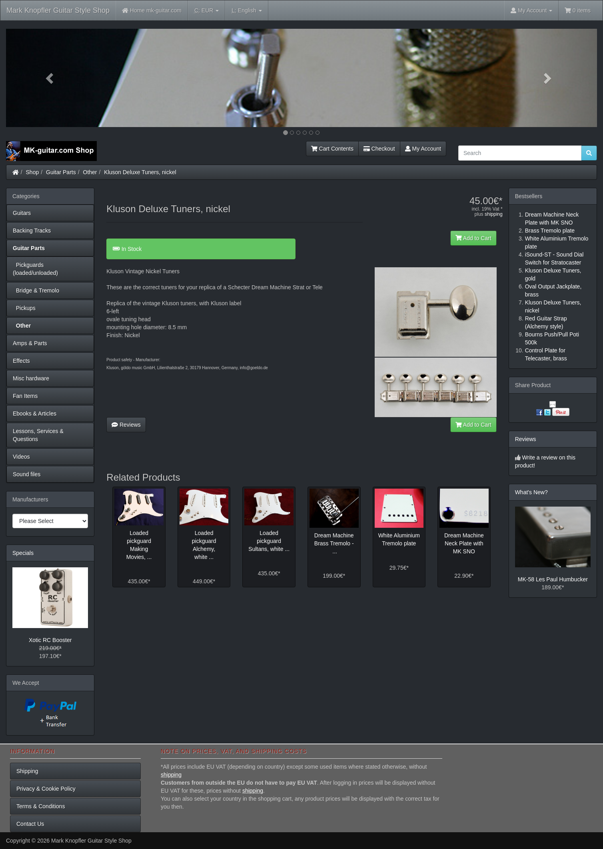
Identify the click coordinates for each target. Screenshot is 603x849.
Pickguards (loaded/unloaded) (35, 269)
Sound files (26, 474)
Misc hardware (31, 378)
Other (90, 172)
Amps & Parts (30, 343)
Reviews (126, 425)
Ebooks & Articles (34, 413)
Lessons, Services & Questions (38, 435)
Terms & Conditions (40, 806)
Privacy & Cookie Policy (46, 788)
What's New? (531, 492)
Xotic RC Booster (50, 640)
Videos (21, 456)
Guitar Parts (61, 172)
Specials (23, 553)
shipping (494, 214)
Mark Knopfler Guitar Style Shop (58, 10)
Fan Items (25, 396)
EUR (206, 10)
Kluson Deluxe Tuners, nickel (140, 172)
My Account (423, 148)
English (247, 10)
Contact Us (30, 824)
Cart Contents (332, 148)
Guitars (22, 213)
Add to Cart (473, 238)
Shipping (27, 771)
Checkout (379, 148)
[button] (50, 78)
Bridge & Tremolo (36, 290)
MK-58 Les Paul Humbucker (553, 579)
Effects (21, 361)
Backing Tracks (32, 230)
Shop (32, 172)
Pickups (24, 308)
